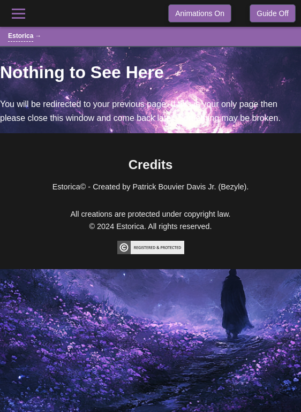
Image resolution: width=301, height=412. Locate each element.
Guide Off (273, 13)
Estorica (20, 36)
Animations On (199, 13)
